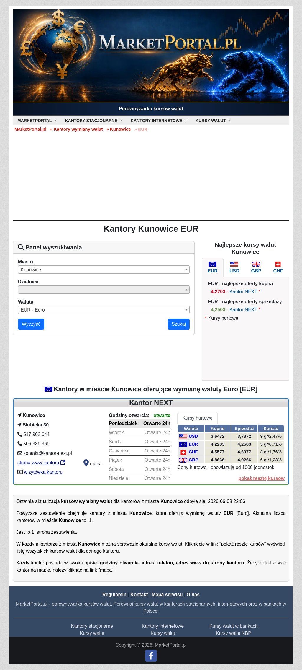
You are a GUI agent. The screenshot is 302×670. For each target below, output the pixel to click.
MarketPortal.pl (30, 129)
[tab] (213, 267)
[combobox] (104, 269)
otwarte (162, 415)
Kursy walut (92, 633)
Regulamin (114, 594)
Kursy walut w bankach (233, 626)
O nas (192, 594)
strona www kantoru (41, 462)
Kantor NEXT (243, 291)
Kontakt (139, 594)
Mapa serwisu (167, 594)
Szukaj (179, 324)
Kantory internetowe (163, 626)
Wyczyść (31, 324)
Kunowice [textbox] (31, 269)
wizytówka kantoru (43, 472)
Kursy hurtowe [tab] (197, 418)
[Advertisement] (151, 175)
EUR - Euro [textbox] (33, 309)
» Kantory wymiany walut (76, 129)
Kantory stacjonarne (92, 626)
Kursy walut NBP (233, 633)
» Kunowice (118, 129)
